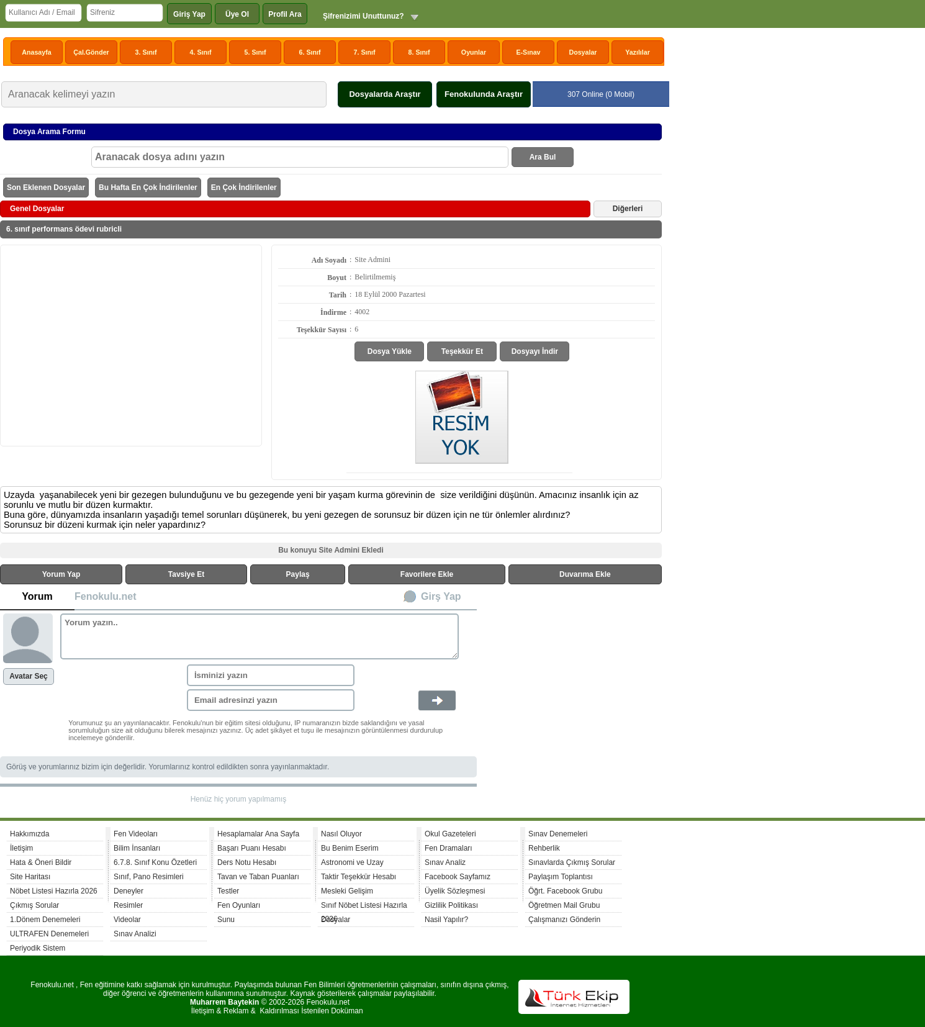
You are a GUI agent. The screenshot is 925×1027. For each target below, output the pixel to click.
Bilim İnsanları (137, 848)
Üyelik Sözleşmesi (455, 891)
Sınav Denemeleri (557, 834)
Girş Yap (441, 596)
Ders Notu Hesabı (246, 862)
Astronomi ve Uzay (352, 862)
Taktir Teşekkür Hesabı (358, 876)
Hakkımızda (29, 834)
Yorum (37, 596)
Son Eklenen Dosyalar (46, 187)
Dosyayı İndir (535, 351)
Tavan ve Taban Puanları (258, 876)
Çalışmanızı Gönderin (564, 919)
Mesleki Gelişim (347, 891)
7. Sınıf (365, 52)
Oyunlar (473, 52)
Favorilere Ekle (426, 574)
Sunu (226, 919)
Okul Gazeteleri (450, 834)
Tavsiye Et (186, 574)
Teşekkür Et (462, 351)
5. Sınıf (255, 52)
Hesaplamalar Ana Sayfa (258, 834)
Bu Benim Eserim (350, 848)
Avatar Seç (28, 676)
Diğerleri (628, 208)
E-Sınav (528, 52)
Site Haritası (30, 876)
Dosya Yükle (390, 351)
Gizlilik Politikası (451, 905)
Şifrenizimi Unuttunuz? (363, 16)
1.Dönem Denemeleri (45, 919)
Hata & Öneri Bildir (40, 862)
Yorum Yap (61, 574)
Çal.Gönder (91, 52)
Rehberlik (544, 848)
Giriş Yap (189, 14)
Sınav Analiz (445, 862)
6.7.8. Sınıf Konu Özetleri (155, 862)
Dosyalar (583, 52)
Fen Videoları (136, 834)
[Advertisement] (131, 344)
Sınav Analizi (135, 934)
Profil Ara (285, 14)
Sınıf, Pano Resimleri (149, 876)
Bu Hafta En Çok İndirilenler (148, 187)
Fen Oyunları (238, 905)
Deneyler (128, 891)
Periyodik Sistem (37, 948)
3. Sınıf (146, 52)
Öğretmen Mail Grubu (564, 905)
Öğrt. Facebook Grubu (565, 891)
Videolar (127, 919)
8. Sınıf (419, 52)
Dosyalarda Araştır (384, 94)
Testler (228, 891)
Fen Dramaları (448, 848)
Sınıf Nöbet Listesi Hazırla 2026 (364, 907)
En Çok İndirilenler (244, 187)
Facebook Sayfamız (457, 876)
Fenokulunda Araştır (483, 94)
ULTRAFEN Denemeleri (49, 934)
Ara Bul (543, 157)
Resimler (128, 905)
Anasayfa (36, 52)
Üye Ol (237, 14)
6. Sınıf (310, 52)
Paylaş (298, 574)
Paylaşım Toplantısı (560, 876)
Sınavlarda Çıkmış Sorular (571, 862)
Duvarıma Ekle (585, 574)
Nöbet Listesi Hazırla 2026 (53, 891)
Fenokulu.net (105, 596)
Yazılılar (637, 52)
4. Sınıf (201, 52)
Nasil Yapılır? (446, 919)
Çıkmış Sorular (34, 905)
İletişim (21, 848)
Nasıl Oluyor (341, 834)
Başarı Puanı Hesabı (251, 848)
